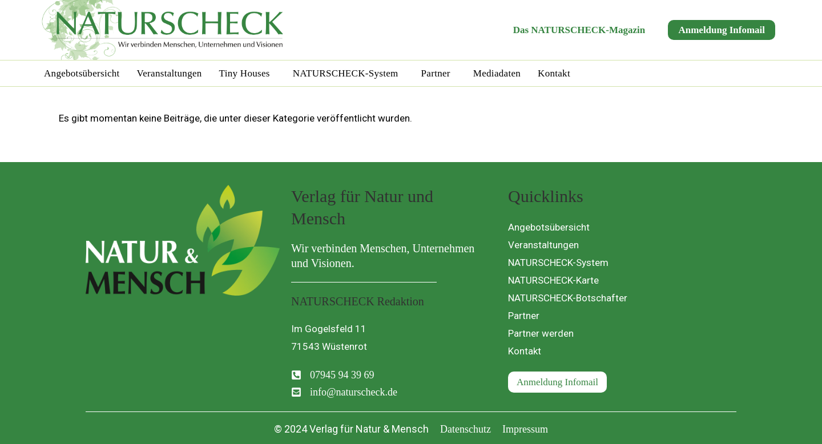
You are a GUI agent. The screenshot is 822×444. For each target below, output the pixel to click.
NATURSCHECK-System (345, 73)
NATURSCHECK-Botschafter (567, 298)
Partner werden (541, 333)
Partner (435, 73)
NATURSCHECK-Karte (553, 280)
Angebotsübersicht (82, 73)
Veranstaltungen (169, 73)
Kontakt (554, 73)
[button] (247, 73)
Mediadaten (497, 73)
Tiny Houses (244, 73)
